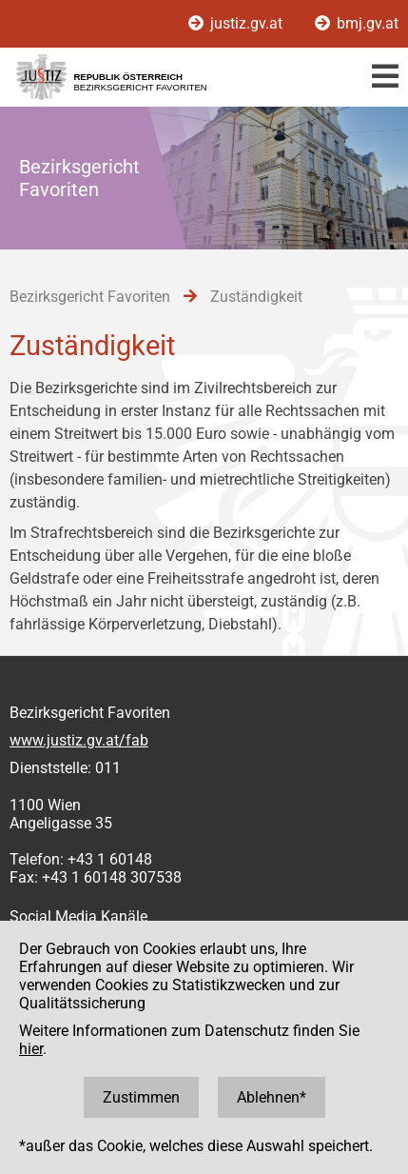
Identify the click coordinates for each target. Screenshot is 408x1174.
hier (31, 1049)
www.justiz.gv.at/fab (79, 740)
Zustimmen (141, 1097)
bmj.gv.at (356, 23)
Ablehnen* (271, 1097)
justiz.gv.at (237, 23)
